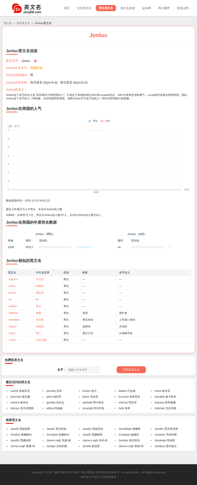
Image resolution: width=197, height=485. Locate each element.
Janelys (87, 428)
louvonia (124, 396)
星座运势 (183, 8)
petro (49, 396)
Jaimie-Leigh (126, 446)
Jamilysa (159, 446)
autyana (159, 402)
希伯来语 (88, 319)
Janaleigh (160, 440)
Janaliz (87, 434)
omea (157, 390)
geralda (50, 402)
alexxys (14, 408)
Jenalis (87, 446)
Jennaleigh (125, 428)
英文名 (8, 23)
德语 (85, 312)
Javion (12, 326)
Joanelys (159, 434)
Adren (12, 286)
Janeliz (50, 428)
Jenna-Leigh (17, 446)
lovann (86, 390)
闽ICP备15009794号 (66, 472)
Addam (13, 306)
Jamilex (159, 428)
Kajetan (13, 279)
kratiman (159, 408)
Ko (10, 299)
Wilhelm (13, 312)
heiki (121, 408)
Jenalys (50, 446)
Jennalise (52, 434)
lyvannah (15, 396)
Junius (12, 339)
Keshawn (14, 319)
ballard (123, 390)
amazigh (88, 408)
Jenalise (15, 434)
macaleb (159, 396)
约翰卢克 (36, 67)
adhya (50, 408)
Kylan (12, 333)
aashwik (87, 402)
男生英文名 (106, 8)
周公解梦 (164, 8)
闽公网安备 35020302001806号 (100, 472)
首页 (67, 8)
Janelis (14, 428)
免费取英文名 (14, 360)
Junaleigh (124, 434)
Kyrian (12, 292)
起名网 (146, 8)
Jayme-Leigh (90, 440)
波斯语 (87, 326)
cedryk (14, 390)
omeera (14, 402)
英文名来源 (127, 8)
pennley (51, 390)
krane (86, 396)
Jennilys (123, 440)
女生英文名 (84, 8)
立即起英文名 (131, 369)
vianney (123, 402)
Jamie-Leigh (53, 440)
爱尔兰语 (88, 333)
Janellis (14, 440)
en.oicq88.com (130, 472)
